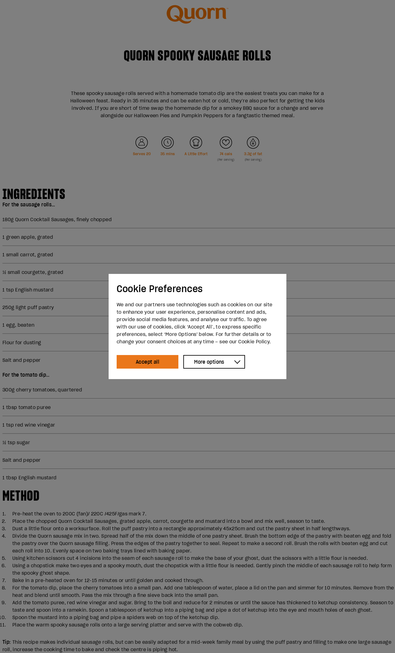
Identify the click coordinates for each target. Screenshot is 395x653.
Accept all (147, 362)
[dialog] (197, 326)
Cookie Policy (253, 341)
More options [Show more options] (209, 362)
